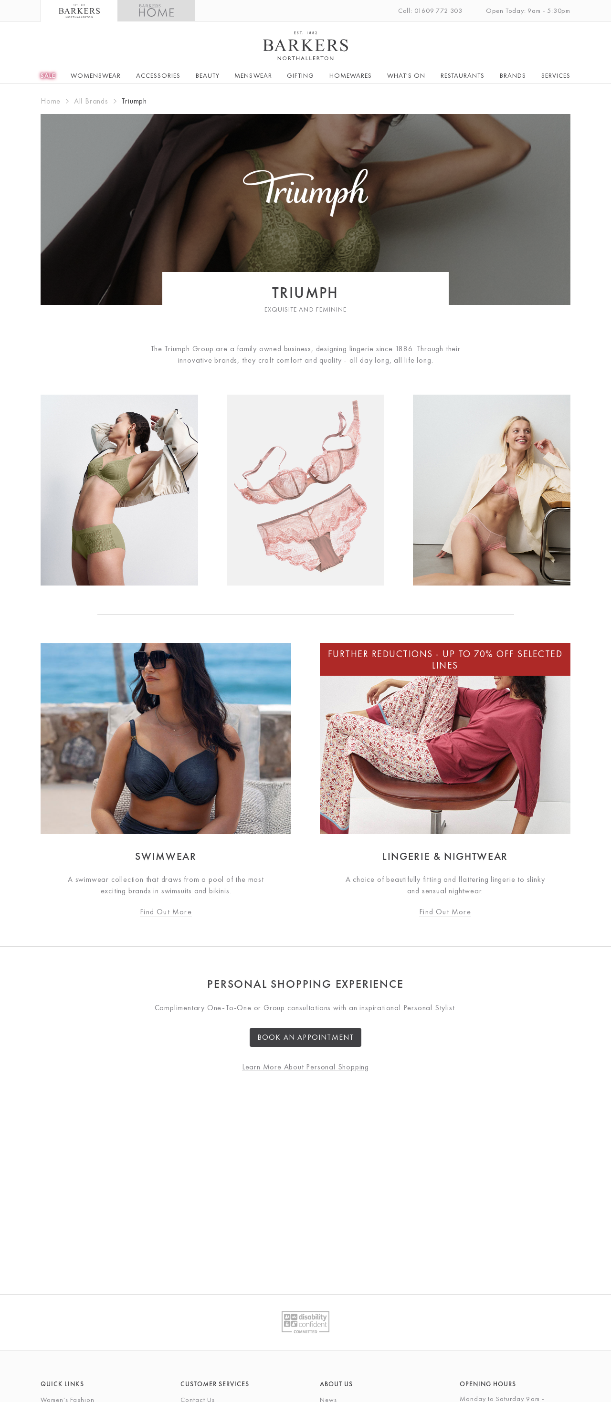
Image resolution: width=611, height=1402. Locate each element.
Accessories (158, 75)
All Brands (91, 101)
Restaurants (463, 75)
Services (555, 75)
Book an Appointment (305, 1037)
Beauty (208, 75)
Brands (513, 75)
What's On (406, 75)
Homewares (350, 75)
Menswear (253, 75)
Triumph (134, 101)
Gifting (300, 75)
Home (51, 101)
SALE (48, 75)
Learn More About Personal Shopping (305, 1067)
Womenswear (96, 75)
